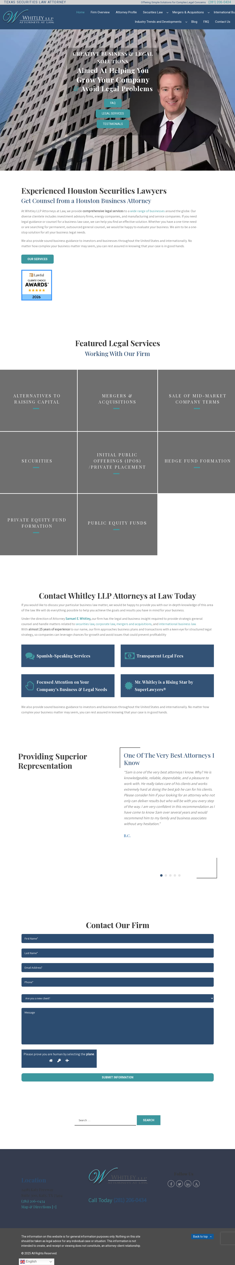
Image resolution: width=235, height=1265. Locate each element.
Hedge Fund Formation (198, 571)
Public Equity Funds (117, 633)
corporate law (105, 702)
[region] (117, 100)
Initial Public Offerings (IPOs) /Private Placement (117, 571)
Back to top (200, 1236)
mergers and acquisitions (134, 702)
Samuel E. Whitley (78, 697)
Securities (37, 571)
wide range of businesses (147, 235)
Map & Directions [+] (38, 1206)
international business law (177, 702)
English (28, 1261)
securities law (85, 702)
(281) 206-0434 (219, 2)
